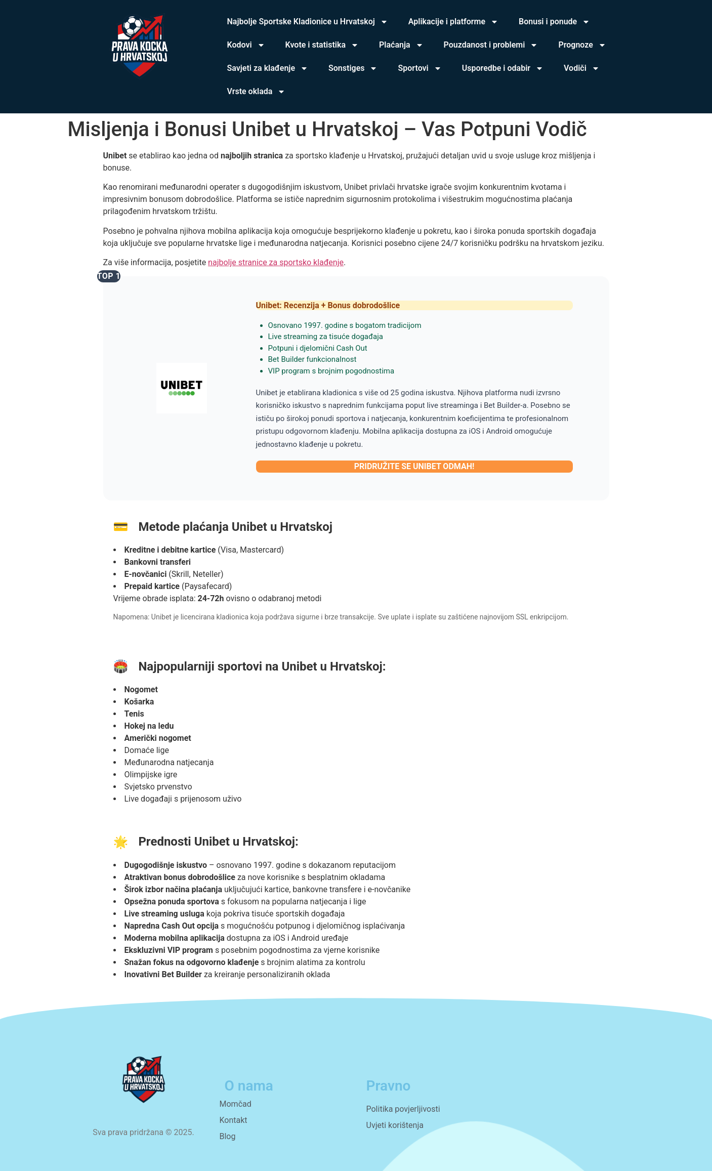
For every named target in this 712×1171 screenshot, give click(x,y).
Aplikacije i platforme (453, 22)
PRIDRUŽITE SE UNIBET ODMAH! (414, 466)
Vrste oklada (256, 91)
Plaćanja (401, 45)
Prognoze (582, 45)
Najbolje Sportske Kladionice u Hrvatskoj (307, 22)
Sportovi (419, 68)
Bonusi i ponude (554, 22)
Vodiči (582, 68)
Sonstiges (353, 68)
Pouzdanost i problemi (491, 45)
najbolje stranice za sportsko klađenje (276, 262)
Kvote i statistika (322, 45)
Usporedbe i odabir (502, 68)
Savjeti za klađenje (268, 68)
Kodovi (246, 45)
